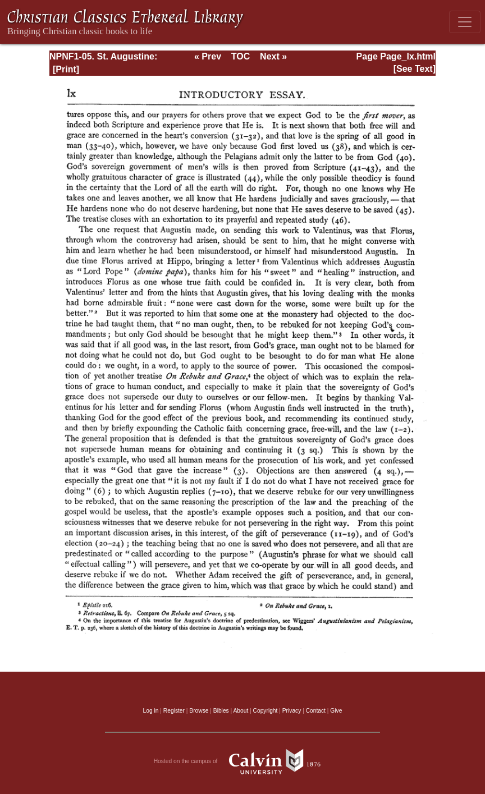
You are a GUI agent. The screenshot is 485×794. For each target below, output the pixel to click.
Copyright (265, 711)
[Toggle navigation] (465, 22)
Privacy (291, 711)
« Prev (207, 56)
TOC (240, 56)
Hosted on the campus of (243, 761)
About (240, 711)
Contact (316, 711)
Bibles (221, 711)
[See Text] (415, 69)
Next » (273, 56)
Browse (198, 711)
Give (336, 711)
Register (174, 711)
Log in (151, 711)
